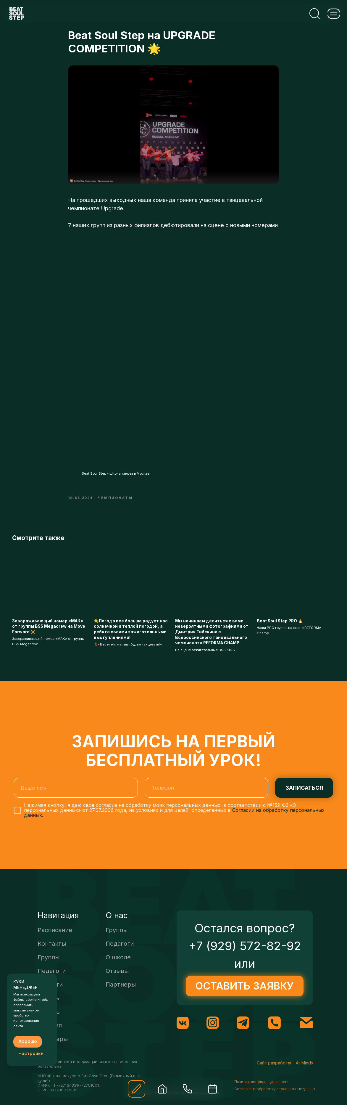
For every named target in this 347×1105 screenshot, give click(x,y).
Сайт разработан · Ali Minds (285, 1070)
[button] (136, 1089)
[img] (162, 1089)
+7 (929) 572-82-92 (244, 953)
